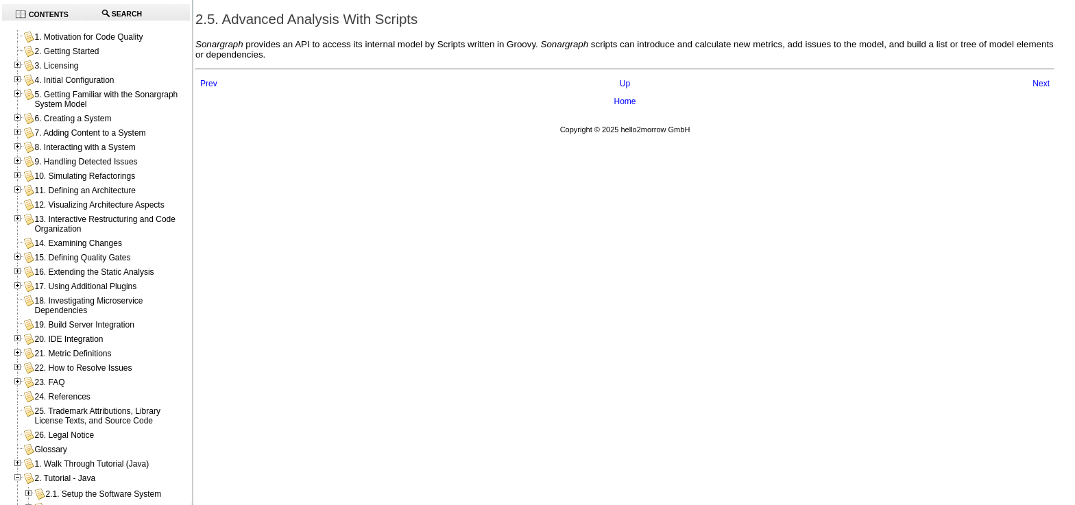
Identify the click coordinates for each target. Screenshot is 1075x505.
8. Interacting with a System (84, 147)
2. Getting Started (66, 51)
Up (625, 83)
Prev (208, 83)
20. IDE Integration (68, 339)
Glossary (50, 449)
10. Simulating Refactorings (84, 176)
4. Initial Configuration (74, 80)
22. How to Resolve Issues (83, 368)
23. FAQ (49, 382)
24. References (62, 397)
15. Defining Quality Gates (82, 257)
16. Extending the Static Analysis (94, 272)
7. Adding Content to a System (89, 133)
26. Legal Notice (64, 435)
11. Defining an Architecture (84, 190)
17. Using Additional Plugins (85, 286)
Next (1041, 83)
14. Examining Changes (77, 243)
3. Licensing (56, 66)
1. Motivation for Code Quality (88, 37)
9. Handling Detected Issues (85, 162)
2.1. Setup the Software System (103, 494)
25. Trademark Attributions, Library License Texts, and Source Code (97, 416)
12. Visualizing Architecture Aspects (99, 205)
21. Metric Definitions (72, 353)
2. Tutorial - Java (64, 478)
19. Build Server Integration (84, 325)
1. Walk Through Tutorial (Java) (91, 464)
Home (625, 101)
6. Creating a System (72, 118)
